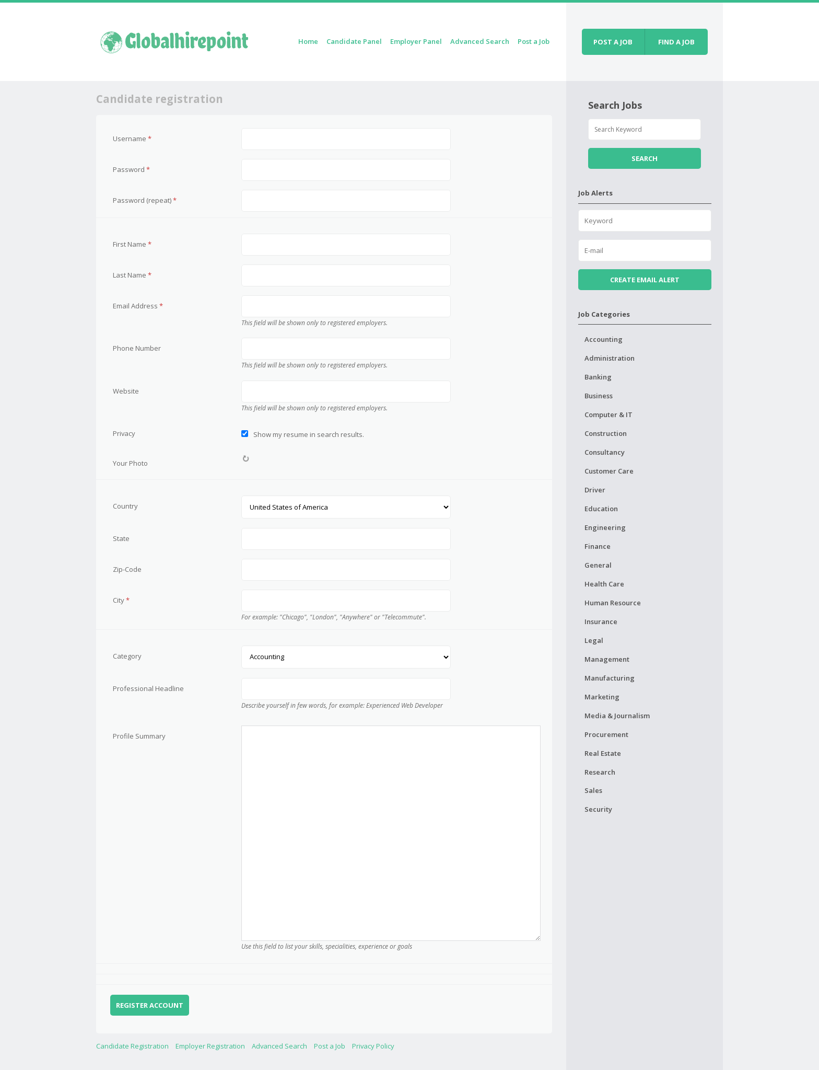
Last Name (132, 275)
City (121, 600)
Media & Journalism (617, 715)
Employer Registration (210, 1046)
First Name (132, 244)
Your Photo (130, 463)
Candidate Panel (354, 41)
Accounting (603, 339)
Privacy (124, 433)
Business (598, 395)
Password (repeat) (145, 200)
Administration (609, 358)
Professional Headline (148, 688)
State (121, 538)
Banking (598, 377)
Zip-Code (127, 569)
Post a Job (533, 41)
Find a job (676, 42)
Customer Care (609, 471)
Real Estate (602, 753)
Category (127, 656)
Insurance (600, 621)
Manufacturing (609, 678)
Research (599, 772)
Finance (597, 546)
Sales (593, 790)
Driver (594, 489)
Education (601, 508)
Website (126, 391)
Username (132, 138)
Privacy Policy (373, 1046)
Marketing (601, 696)
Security (598, 809)
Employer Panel (416, 41)
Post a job (613, 42)
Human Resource (612, 602)
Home (308, 41)
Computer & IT (608, 414)
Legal (593, 640)
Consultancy (604, 452)
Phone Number (137, 348)
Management (606, 659)
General (598, 565)
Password (131, 169)
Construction (605, 433)
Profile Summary (139, 736)
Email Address (138, 305)
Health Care (604, 584)
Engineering (605, 527)
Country (125, 506)
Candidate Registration (132, 1046)
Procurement (606, 734)
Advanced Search (479, 41)
